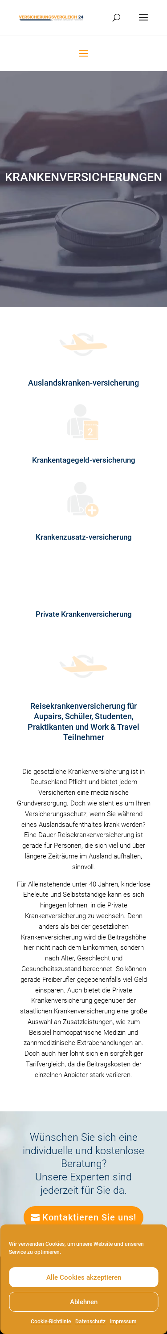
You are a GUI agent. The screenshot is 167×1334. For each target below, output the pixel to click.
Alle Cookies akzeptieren (83, 1277)
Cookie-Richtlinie (51, 1321)
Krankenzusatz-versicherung (84, 537)
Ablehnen (84, 1302)
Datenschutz (90, 1321)
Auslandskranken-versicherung (83, 382)
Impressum (123, 1321)
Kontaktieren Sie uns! (89, 1217)
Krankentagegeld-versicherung (83, 460)
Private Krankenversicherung (84, 614)
